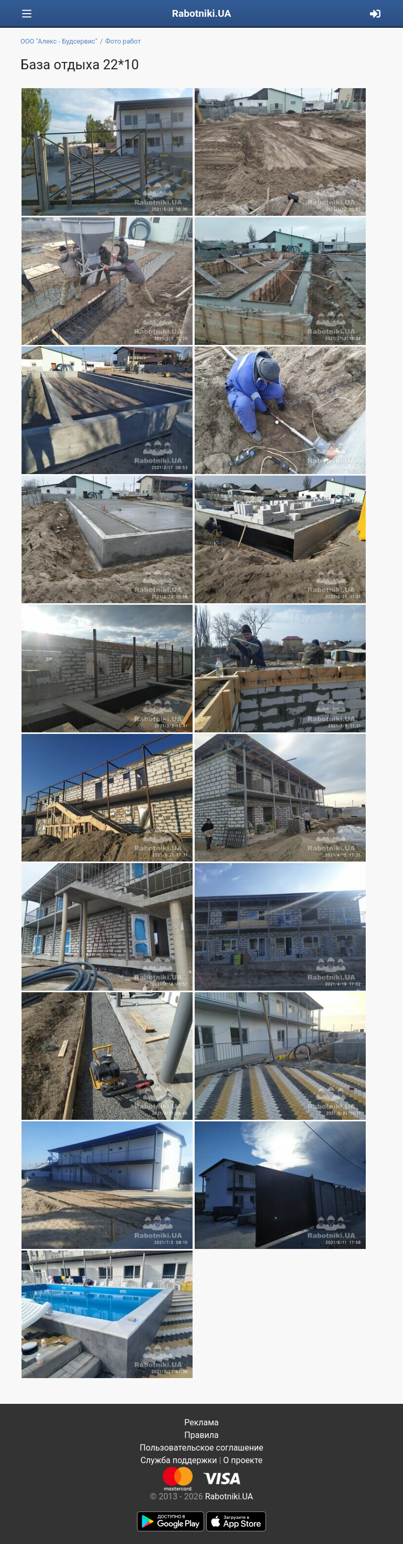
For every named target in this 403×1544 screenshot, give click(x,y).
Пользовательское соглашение (201, 1448)
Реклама (201, 1422)
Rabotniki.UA (201, 13)
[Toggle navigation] (27, 14)
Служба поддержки (179, 1460)
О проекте (242, 1460)
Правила (201, 1435)
